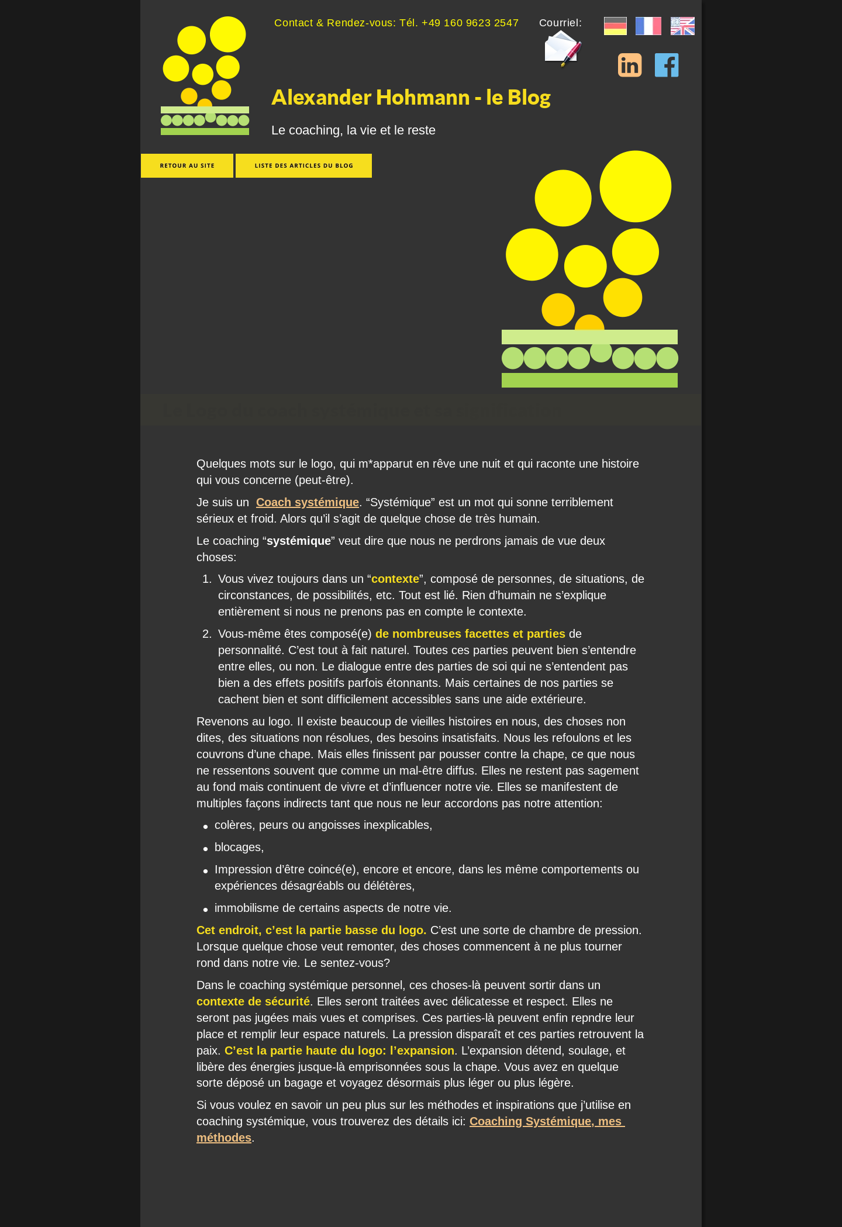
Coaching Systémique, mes (547, 1121)
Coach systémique (307, 502)
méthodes (223, 1137)
